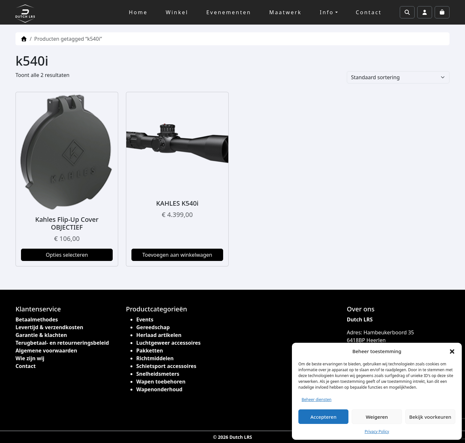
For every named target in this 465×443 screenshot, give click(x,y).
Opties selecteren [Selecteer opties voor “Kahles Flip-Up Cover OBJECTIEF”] (67, 254)
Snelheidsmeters (157, 373)
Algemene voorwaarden (46, 350)
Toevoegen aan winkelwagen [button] (177, 254)
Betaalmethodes (37, 319)
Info (327, 12)
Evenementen (228, 12)
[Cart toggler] (442, 12)
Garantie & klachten (41, 335)
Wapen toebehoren (160, 381)
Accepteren (323, 417)
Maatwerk (285, 12)
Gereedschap (153, 327)
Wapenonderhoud (159, 389)
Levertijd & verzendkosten (49, 327)
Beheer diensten (317, 399)
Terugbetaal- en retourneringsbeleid (62, 342)
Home (138, 12)
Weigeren (377, 417)
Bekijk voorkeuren (430, 417)
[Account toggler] (424, 12)
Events (144, 319)
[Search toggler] (407, 12)
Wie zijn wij (30, 358)
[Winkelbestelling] (398, 77)
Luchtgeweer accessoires (168, 342)
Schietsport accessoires (166, 366)
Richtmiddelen (155, 358)
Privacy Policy (377, 431)
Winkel (177, 12)
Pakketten (149, 350)
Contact (369, 12)
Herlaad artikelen (158, 335)
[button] (452, 351)
